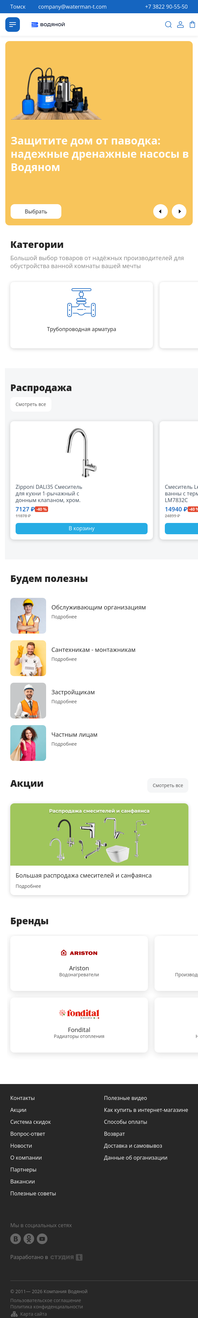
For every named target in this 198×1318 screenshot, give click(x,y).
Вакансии (22, 1181)
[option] (99, 133)
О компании (26, 1157)
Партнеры (23, 1169)
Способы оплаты (125, 1121)
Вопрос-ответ (27, 1133)
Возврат (114, 1133)
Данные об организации (135, 1157)
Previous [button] (160, 211)
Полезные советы (33, 1193)
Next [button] (179, 211)
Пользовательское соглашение (45, 1300)
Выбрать (36, 211)
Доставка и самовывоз (133, 1145)
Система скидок (30, 1121)
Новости (21, 1145)
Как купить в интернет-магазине (146, 1110)
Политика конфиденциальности (46, 1307)
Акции (18, 1110)
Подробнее (64, 616)
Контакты (22, 1098)
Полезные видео (125, 1098)
